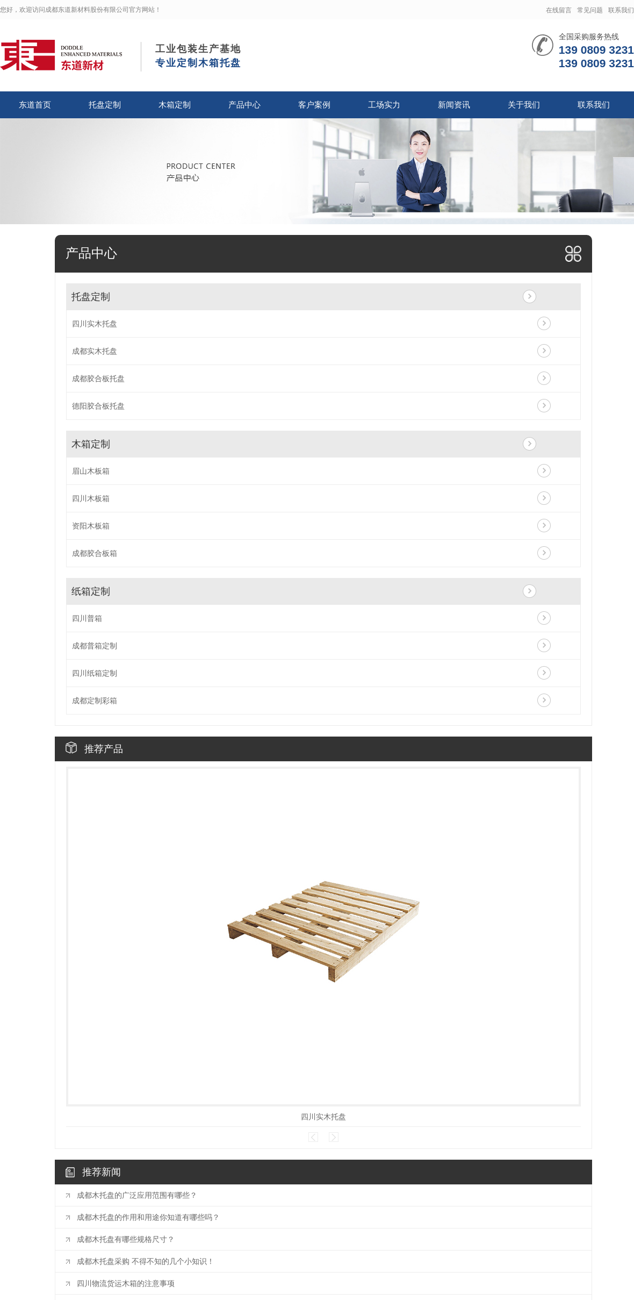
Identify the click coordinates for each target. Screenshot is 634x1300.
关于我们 (524, 104)
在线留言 (559, 10)
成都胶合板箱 (94, 553)
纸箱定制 (90, 591)
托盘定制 (105, 104)
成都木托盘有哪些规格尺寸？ (126, 1239)
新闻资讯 (454, 104)
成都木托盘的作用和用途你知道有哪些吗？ (148, 1217)
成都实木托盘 (94, 351)
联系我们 (621, 10)
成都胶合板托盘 (98, 378)
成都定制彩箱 (94, 700)
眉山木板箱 (91, 471)
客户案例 (314, 104)
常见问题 (590, 10)
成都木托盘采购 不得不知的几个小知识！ (145, 1261)
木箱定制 (174, 104)
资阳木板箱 (91, 526)
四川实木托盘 (94, 323)
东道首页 (35, 104)
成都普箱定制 (94, 645)
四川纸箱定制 (94, 673)
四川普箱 (87, 618)
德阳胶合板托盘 (98, 406)
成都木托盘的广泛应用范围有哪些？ (137, 1195)
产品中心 (244, 104)
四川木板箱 (91, 498)
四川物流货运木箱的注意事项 (126, 1283)
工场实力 (384, 104)
